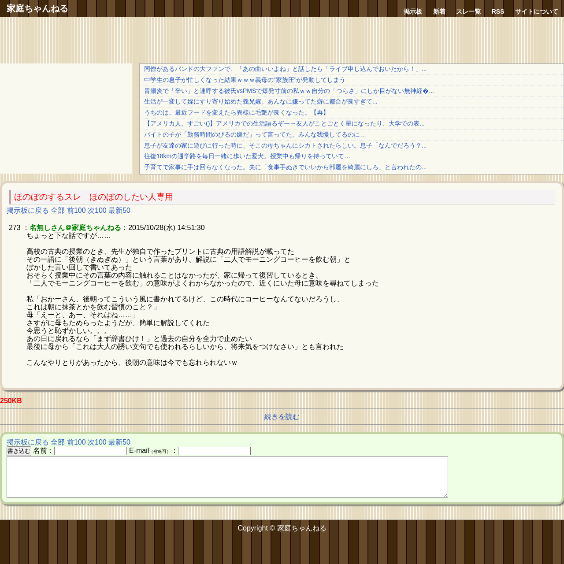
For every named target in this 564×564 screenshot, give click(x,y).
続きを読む (282, 416)
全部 (58, 210)
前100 (76, 210)
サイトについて (536, 11)
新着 (439, 11)
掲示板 (413, 11)
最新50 (119, 210)
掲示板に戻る (28, 210)
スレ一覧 (468, 11)
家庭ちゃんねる (37, 8)
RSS (498, 11)
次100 (97, 210)
